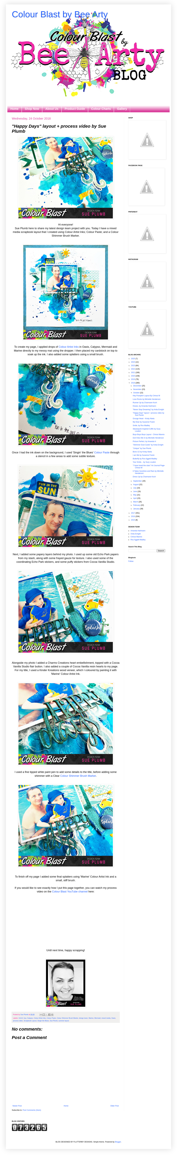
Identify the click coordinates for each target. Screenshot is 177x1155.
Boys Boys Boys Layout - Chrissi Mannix (148, 434)
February (137, 505)
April (135, 498)
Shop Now (32, 108)
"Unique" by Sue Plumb (142, 448)
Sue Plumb (54, 1021)
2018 (133, 383)
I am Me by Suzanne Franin (143, 455)
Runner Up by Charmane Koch (145, 403)
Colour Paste (102, 452)
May (135, 495)
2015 (133, 520)
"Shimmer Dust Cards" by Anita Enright (148, 445)
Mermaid (97, 1018)
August (136, 484)
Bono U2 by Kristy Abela (142, 452)
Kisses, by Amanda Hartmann (144, 406)
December (137, 386)
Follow (130, 561)
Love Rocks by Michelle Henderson (146, 399)
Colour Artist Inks (69, 346)
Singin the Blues (43, 1021)
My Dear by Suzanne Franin (144, 422)
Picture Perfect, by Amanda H (144, 441)
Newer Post (17, 1106)
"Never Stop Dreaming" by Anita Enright (148, 410)
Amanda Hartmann (138, 531)
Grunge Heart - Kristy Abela (143, 419)
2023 (133, 366)
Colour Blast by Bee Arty (60, 14)
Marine (91, 1018)
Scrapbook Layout (30, 1021)
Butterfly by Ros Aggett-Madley (145, 459)
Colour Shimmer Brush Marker (78, 775)
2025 (133, 359)
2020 (133, 376)
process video (18, 1021)
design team (83, 1018)
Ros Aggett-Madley (138, 540)
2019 (133, 379)
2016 (133, 516)
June (135, 491)
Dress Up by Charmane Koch (144, 477)
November (137, 389)
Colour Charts (101, 108)
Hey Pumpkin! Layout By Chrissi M (146, 396)
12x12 (21, 1018)
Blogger (118, 1142)
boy (25, 1018)
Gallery (122, 108)
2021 (133, 372)
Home (14, 108)
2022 (133, 369)
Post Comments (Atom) (32, 1110)
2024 (133, 362)
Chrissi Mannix (136, 537)
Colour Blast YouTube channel (70, 891)
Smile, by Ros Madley (141, 425)
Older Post (114, 1106)
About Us (51, 108)
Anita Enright (136, 534)
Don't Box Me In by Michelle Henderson (148, 438)
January (136, 509)
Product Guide (75, 108)
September (137, 481)
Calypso (30, 1018)
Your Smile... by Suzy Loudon (144, 462)
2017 (133, 513)
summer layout (64, 1021)
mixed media (105, 1018)
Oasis (113, 1018)
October (136, 393)
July (135, 488)
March (136, 502)
